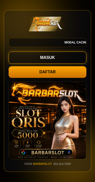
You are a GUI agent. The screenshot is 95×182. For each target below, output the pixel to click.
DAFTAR (47, 72)
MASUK (47, 57)
